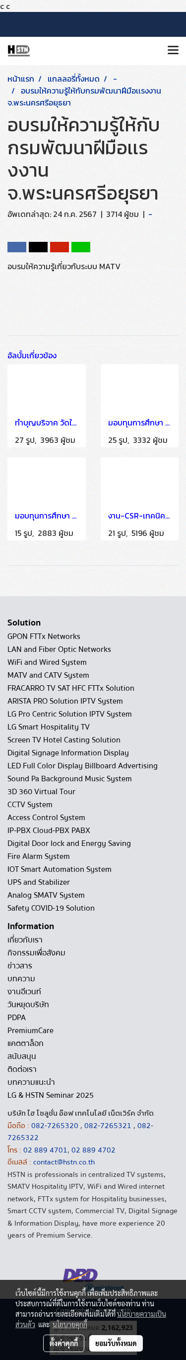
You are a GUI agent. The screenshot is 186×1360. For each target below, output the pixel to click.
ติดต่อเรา (22, 1069)
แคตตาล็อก (25, 1043)
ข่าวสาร (19, 965)
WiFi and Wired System (47, 662)
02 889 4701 (45, 1150)
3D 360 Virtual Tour (41, 791)
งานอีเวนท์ (24, 991)
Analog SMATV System (46, 895)
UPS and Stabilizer (38, 882)
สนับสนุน (21, 1056)
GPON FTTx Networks (43, 636)
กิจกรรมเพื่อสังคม (36, 952)
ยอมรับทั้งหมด (116, 1343)
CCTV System (30, 804)
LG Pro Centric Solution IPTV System (69, 714)
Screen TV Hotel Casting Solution (64, 739)
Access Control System (46, 817)
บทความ (21, 978)
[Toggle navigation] (173, 51)
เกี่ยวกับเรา (25, 940)
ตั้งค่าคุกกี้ (64, 1343)
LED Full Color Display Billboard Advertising (82, 765)
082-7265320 (55, 1126)
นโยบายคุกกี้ (70, 1324)
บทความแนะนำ (31, 1082)
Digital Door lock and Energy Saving (69, 843)
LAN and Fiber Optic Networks (59, 649)
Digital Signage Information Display (68, 752)
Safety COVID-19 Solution (51, 908)
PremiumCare (30, 1030)
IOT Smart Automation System (59, 869)
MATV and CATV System (48, 675)
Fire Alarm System (38, 856)
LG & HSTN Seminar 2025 (50, 1095)
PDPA (16, 1017)
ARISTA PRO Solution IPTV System (65, 701)
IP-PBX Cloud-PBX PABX (48, 830)
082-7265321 (107, 1126)
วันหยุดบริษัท (28, 1004)
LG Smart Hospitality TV (48, 727)
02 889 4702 (93, 1150)
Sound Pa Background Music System (69, 778)
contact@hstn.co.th (64, 1162)
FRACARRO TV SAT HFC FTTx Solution (70, 688)
